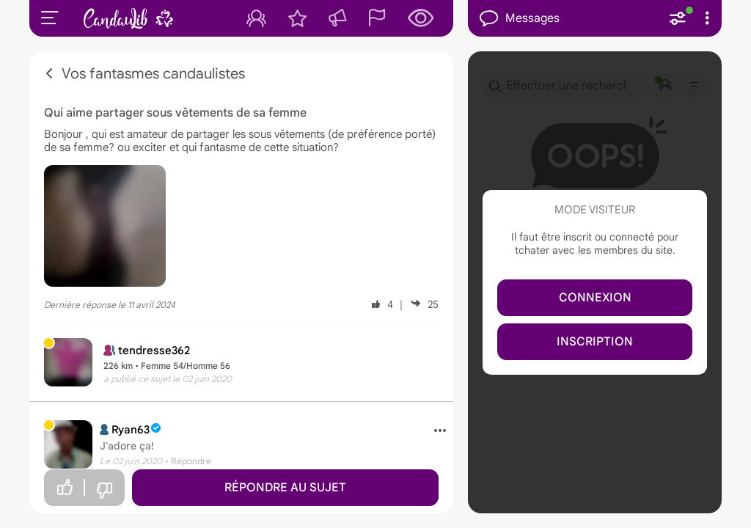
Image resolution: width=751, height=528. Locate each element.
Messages (520, 19)
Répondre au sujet (285, 487)
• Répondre (188, 460)
